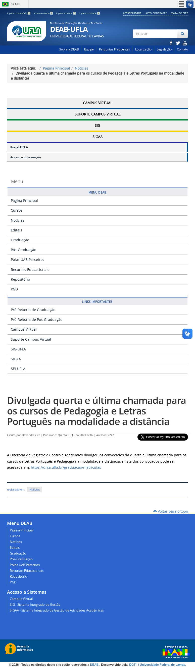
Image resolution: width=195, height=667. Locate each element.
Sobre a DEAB (69, 49)
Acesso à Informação (25, 157)
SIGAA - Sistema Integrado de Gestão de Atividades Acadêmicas (57, 610)
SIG (97, 125)
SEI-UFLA (18, 368)
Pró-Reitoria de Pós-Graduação (36, 319)
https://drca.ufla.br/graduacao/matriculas (66, 467)
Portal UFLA (19, 147)
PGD (14, 289)
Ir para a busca (66, 13)
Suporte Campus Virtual (97, 114)
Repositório (20, 279)
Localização (143, 49)
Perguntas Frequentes (114, 49)
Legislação (164, 49)
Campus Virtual (97, 102)
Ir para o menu (43, 13)
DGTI (133, 664)
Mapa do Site (179, 13)
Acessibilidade (132, 13)
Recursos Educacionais (30, 269)
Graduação (20, 239)
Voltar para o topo (170, 511)
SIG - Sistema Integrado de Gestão (35, 604)
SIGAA (97, 136)
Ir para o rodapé (89, 13)
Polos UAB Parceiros (27, 259)
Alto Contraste (156, 13)
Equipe (89, 49)
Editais (16, 230)
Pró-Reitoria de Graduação (33, 309)
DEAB (94, 664)
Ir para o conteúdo (19, 13)
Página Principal (56, 68)
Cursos (16, 210)
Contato (182, 49)
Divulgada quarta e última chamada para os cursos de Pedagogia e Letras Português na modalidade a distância (96, 411)
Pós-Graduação (23, 249)
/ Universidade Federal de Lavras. (161, 664)
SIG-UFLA (18, 349)
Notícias (81, 68)
